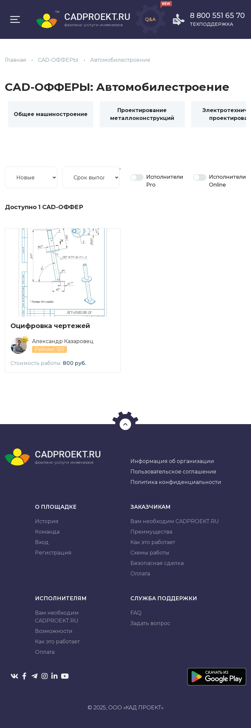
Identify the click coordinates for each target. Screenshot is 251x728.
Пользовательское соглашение (173, 472)
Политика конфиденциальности (175, 482)
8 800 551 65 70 (217, 15)
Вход (42, 542)
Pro (136, 177)
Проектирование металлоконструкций (142, 114)
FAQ (136, 613)
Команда (47, 532)
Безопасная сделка (157, 563)
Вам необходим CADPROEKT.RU (174, 521)
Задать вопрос (150, 623)
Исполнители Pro (164, 181)
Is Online (199, 177)
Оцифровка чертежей (50, 326)
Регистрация (53, 553)
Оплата (140, 574)
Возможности (54, 631)
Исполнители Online (227, 181)
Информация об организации (172, 461)
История (47, 521)
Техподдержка (211, 24)
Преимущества (151, 532)
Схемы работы (149, 553)
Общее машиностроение (51, 114)
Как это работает (152, 542)
